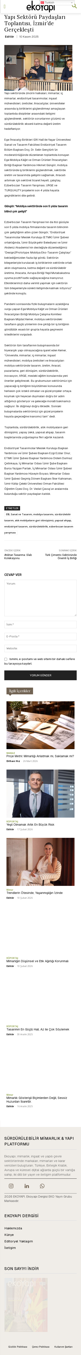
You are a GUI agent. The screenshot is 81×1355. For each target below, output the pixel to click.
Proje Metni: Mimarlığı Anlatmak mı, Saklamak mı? (40, 756)
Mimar (9, 890)
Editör (9, 36)
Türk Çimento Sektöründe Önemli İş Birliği (61, 556)
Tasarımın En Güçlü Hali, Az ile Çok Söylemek (37, 1029)
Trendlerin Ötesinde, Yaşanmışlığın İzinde (34, 893)
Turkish (47, 2)
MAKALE (10, 753)
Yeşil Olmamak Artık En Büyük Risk (30, 825)
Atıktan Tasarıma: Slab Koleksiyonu (18, 556)
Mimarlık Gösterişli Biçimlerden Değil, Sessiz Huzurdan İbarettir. (36, 1099)
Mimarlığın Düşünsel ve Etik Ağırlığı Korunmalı (37, 961)
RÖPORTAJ (12, 821)
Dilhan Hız (13, 761)
